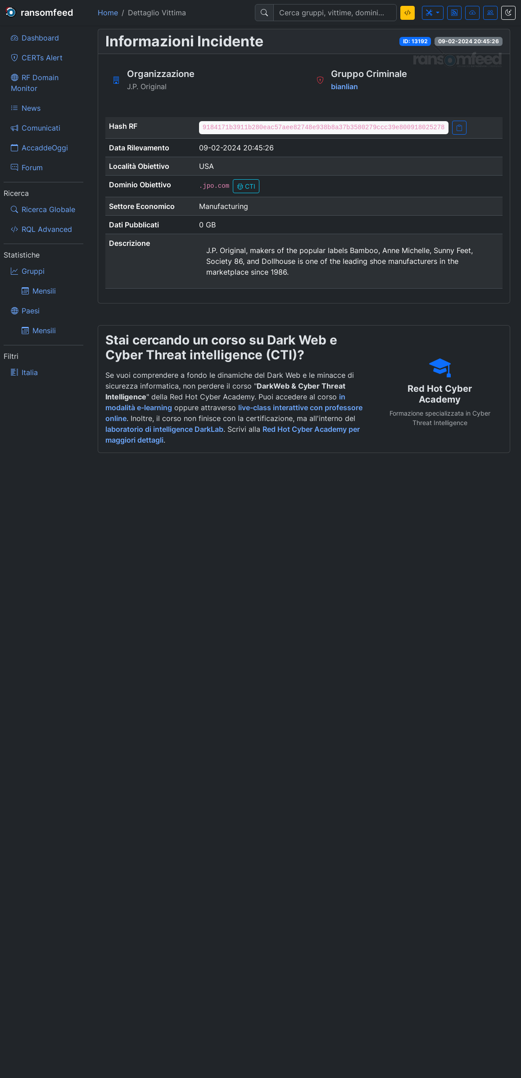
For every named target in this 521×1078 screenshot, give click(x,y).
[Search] (335, 12)
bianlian (344, 86)
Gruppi (28, 271)
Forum (27, 167)
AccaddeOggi (39, 147)
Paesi (25, 310)
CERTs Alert (37, 57)
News (26, 108)
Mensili (39, 290)
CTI (246, 186)
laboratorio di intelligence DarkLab (164, 429)
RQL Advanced (41, 229)
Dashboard (35, 37)
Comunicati (35, 127)
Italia (24, 372)
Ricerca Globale (43, 209)
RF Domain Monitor (35, 83)
